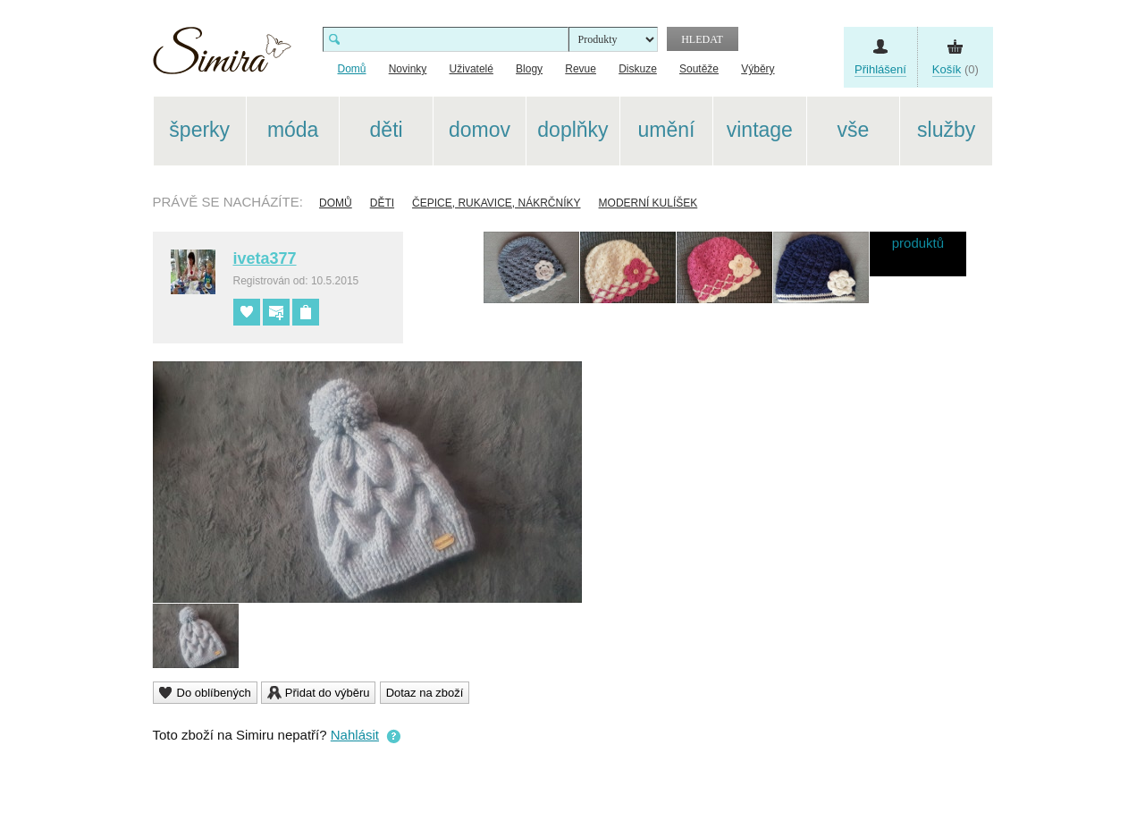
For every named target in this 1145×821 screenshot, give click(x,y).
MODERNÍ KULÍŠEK (648, 203)
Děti (382, 203)
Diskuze (638, 69)
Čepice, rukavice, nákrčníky (496, 203)
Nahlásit (355, 734)
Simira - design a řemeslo (222, 57)
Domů (335, 203)
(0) (955, 70)
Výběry (757, 69)
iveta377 (265, 258)
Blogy (529, 69)
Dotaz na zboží (425, 692)
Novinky (408, 69)
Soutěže (699, 69)
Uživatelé (471, 69)
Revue (580, 69)
